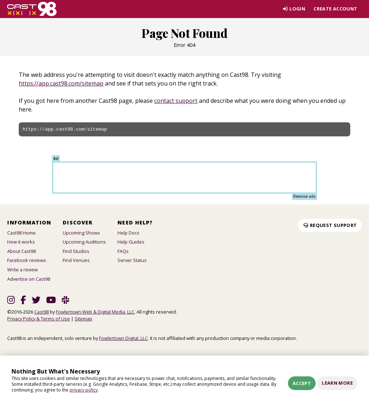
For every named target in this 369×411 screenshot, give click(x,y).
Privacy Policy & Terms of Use (38, 318)
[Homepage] (32, 9)
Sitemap (83, 318)
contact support (175, 101)
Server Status (132, 260)
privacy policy (84, 390)
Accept (302, 383)
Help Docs (128, 232)
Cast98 (41, 312)
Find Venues (76, 260)
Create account (335, 8)
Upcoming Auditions (84, 242)
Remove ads (304, 196)
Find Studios (76, 251)
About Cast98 (21, 251)
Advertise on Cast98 (28, 279)
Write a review (22, 269)
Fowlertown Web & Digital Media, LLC (95, 312)
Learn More (337, 383)
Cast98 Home (21, 232)
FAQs (123, 251)
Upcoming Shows (81, 232)
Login (293, 8)
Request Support (330, 225)
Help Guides (131, 242)
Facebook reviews (26, 260)
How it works (21, 242)
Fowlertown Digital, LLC (123, 338)
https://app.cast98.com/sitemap (61, 83)
